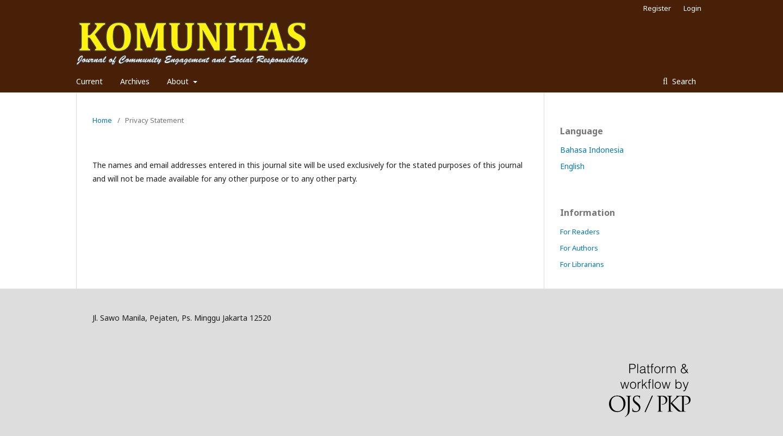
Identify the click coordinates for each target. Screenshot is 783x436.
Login (692, 8)
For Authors (579, 248)
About (179, 81)
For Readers (580, 231)
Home (102, 120)
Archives (135, 81)
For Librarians (582, 264)
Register (657, 8)
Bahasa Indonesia (592, 150)
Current (89, 81)
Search (683, 81)
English (572, 166)
